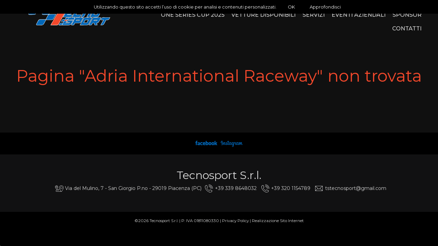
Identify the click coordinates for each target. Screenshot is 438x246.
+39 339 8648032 (236, 188)
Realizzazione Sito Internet (278, 220)
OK (291, 7)
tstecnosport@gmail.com (355, 188)
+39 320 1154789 (290, 188)
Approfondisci (325, 7)
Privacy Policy (235, 220)
